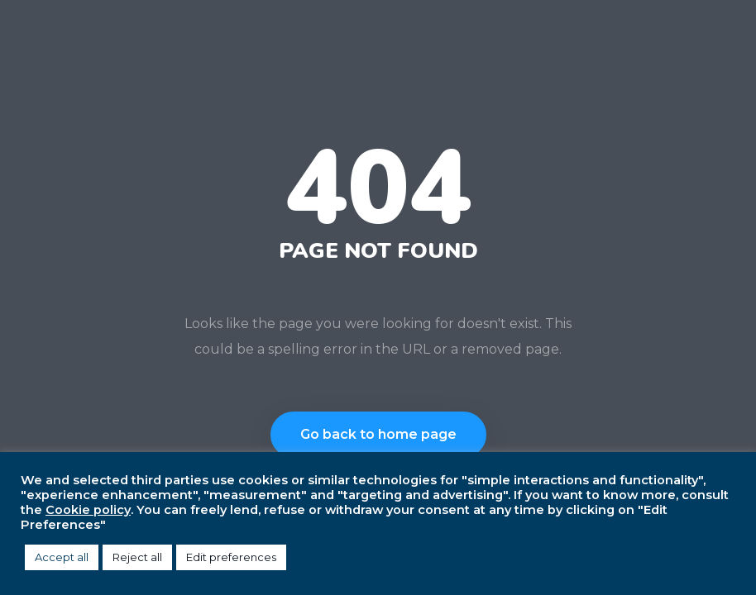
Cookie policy (88, 509)
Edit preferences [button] (231, 557)
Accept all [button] (62, 557)
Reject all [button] (137, 557)
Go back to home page (378, 434)
